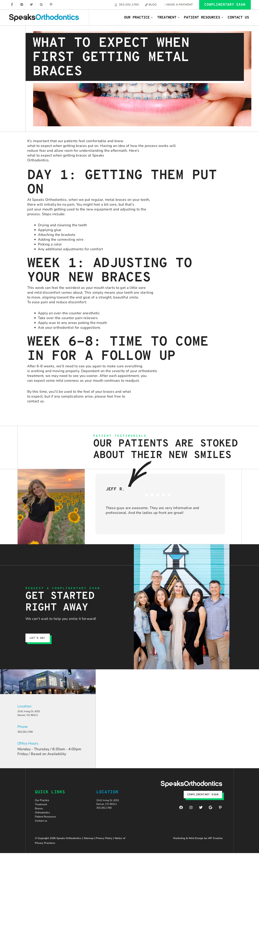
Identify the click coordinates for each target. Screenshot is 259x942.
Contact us (43, 837)
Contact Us (238, 17)
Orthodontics (45, 824)
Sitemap (88, 856)
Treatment (168, 17)
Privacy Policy (104, 856)
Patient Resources (203, 17)
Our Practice (138, 17)
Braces (40, 818)
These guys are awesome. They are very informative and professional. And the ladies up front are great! (152, 510)
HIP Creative (215, 856)
